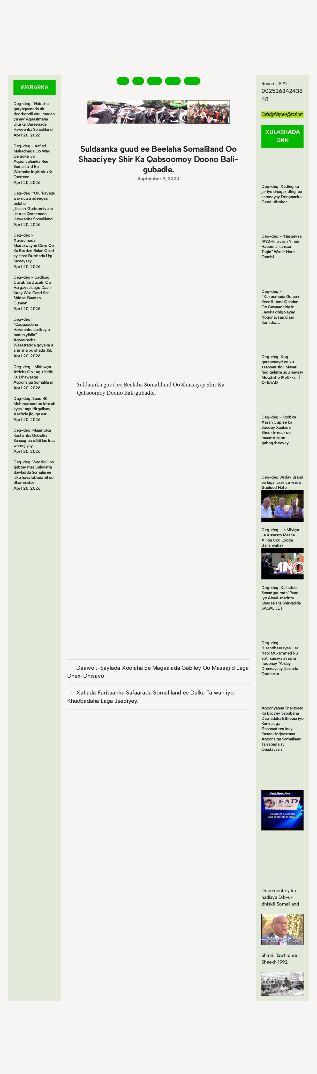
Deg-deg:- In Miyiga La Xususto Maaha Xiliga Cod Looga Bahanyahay (280, 537)
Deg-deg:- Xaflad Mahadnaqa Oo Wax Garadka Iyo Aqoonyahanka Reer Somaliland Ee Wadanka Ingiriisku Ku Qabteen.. (33, 161)
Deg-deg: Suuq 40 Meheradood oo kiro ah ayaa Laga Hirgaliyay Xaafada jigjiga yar (34, 406)
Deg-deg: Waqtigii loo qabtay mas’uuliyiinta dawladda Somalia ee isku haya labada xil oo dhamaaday (33, 472)
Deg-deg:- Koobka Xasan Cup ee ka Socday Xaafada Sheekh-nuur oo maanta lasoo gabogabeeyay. (278, 430)
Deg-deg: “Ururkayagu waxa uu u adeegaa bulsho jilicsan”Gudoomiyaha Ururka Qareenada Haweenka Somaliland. (34, 206)
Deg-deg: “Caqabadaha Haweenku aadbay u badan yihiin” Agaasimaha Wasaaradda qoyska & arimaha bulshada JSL (33, 335)
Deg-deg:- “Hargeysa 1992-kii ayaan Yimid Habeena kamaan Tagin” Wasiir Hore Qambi (281, 246)
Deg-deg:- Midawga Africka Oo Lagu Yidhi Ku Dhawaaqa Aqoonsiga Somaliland (33, 374)
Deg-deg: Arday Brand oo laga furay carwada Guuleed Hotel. (282, 482)
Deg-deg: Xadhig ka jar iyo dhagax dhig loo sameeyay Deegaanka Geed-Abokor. (281, 194)
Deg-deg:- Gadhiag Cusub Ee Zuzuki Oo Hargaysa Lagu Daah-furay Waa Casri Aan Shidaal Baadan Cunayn (32, 290)
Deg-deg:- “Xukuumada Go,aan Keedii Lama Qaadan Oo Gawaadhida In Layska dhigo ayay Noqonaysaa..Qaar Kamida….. (280, 307)
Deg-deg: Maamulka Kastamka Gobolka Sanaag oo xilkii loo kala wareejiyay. (34, 438)
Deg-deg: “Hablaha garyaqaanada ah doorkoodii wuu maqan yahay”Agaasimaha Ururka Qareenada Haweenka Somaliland (34, 116)
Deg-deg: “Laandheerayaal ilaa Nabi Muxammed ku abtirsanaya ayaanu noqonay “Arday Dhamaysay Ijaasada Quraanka (279, 658)
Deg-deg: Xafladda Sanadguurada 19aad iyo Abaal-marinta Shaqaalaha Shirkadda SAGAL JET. (281, 598)
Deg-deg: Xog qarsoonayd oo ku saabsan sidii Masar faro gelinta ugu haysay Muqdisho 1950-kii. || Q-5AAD (282, 369)
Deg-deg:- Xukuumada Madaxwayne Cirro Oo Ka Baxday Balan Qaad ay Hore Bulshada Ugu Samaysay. (33, 248)
